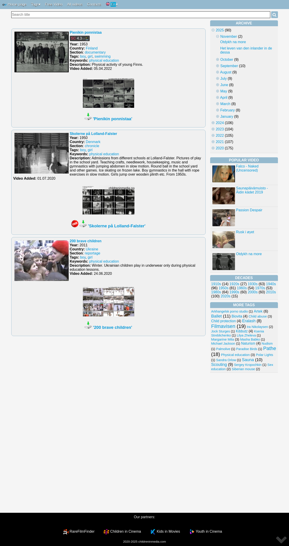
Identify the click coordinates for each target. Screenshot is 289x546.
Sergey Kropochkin (248, 365)
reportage (92, 253)
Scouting (219, 364)
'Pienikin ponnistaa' (112, 118)
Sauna (248, 359)
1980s (216, 292)
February (227, 110)
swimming (102, 56)
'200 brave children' (112, 327)
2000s (253, 292)
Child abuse (258, 316)
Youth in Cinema (209, 531)
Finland (92, 48)
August (225, 72)
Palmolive (223, 349)
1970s (260, 288)
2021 (220, 142)
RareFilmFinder (82, 531)
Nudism (267, 343)
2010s (271, 292)
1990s (234, 292)
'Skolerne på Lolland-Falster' (117, 226)
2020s (225, 296)
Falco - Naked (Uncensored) (247, 168)
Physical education (235, 355)
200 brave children (86, 241)
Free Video (54, 4)
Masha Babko (250, 339)
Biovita (237, 316)
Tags (35, 4)
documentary (95, 52)
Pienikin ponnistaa (86, 32)
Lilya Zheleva (246, 335)
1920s (234, 284)
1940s (271, 284)
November (228, 36)
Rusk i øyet (245, 232)
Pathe (269, 348)
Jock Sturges (220, 331)
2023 (220, 129)
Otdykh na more (233, 42)
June (224, 85)
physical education (104, 60)
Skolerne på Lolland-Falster (93, 134)
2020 (220, 148)
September (229, 66)
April (223, 97)
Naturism (248, 343)
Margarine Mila (222, 339)
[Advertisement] (244, 443)
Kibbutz (242, 331)
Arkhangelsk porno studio (229, 311)
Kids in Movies (168, 531)
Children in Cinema (125, 531)
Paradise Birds (246, 349)
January (226, 116)
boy (83, 56)
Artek (258, 311)
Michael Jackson (223, 343)
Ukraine (92, 249)
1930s (253, 284)
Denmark (93, 142)
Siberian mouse (243, 369)
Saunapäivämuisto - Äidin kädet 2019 (252, 190)
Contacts (94, 4)
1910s (216, 284)
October (226, 59)
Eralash (249, 321)
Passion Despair (249, 210)
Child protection (223, 321)
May (223, 91)
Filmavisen (223, 326)
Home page (14, 4)
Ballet (216, 316)
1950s (223, 288)
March (225, 104)
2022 (220, 135)
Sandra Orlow (226, 360)
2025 (220, 30)
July (223, 78)
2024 (220, 123)
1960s (242, 288)
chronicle (92, 146)
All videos (74, 4)
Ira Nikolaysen (257, 327)
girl (90, 56)
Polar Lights (264, 355)
